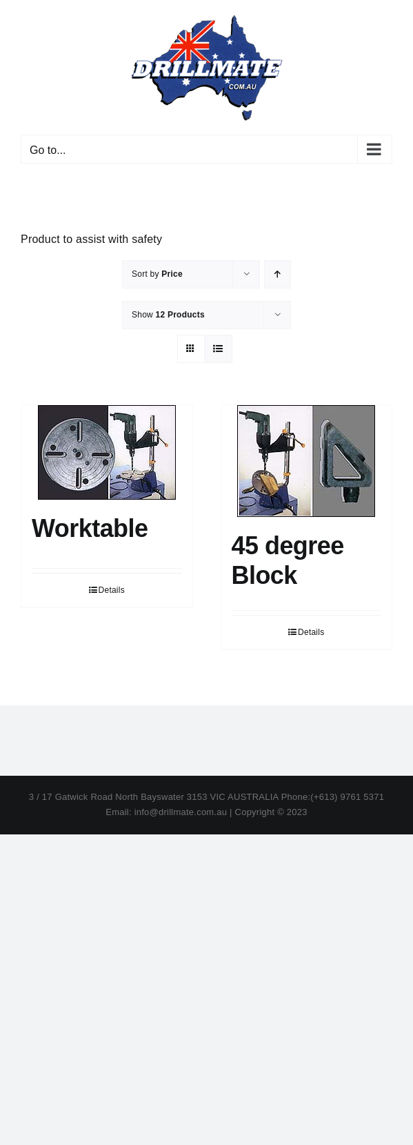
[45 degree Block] (306, 461)
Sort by (157, 274)
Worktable (90, 528)
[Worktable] (106, 452)
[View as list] (218, 348)
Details (112, 590)
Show (168, 315)
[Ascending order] (277, 274)
